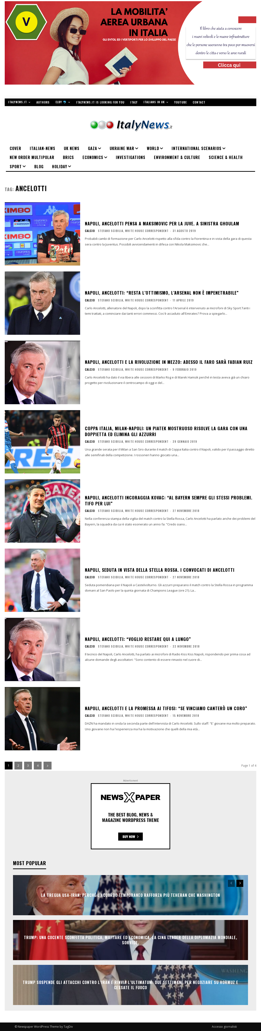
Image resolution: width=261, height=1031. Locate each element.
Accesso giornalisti (224, 1027)
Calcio (90, 230)
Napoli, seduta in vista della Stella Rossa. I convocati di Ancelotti (160, 570)
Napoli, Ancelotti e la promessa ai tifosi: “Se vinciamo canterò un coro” (166, 708)
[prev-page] (231, 883)
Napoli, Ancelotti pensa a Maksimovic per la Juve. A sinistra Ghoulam (162, 223)
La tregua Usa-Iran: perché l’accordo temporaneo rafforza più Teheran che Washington (130, 895)
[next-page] (48, 765)
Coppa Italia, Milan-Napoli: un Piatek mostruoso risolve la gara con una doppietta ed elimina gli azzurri (166, 431)
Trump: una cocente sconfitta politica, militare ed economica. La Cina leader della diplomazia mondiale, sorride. (130, 940)
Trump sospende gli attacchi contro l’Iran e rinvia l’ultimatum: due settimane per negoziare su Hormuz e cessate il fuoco (130, 984)
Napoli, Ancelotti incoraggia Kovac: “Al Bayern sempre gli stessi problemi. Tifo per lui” (168, 500)
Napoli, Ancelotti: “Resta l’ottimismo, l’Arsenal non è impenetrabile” (162, 293)
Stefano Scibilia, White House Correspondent (133, 231)
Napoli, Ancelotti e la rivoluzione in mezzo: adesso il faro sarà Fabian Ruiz (169, 362)
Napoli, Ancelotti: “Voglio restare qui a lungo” (138, 639)
